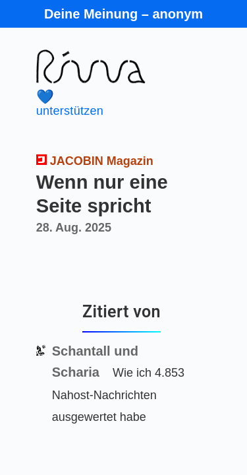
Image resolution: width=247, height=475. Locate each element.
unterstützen (112, 103)
